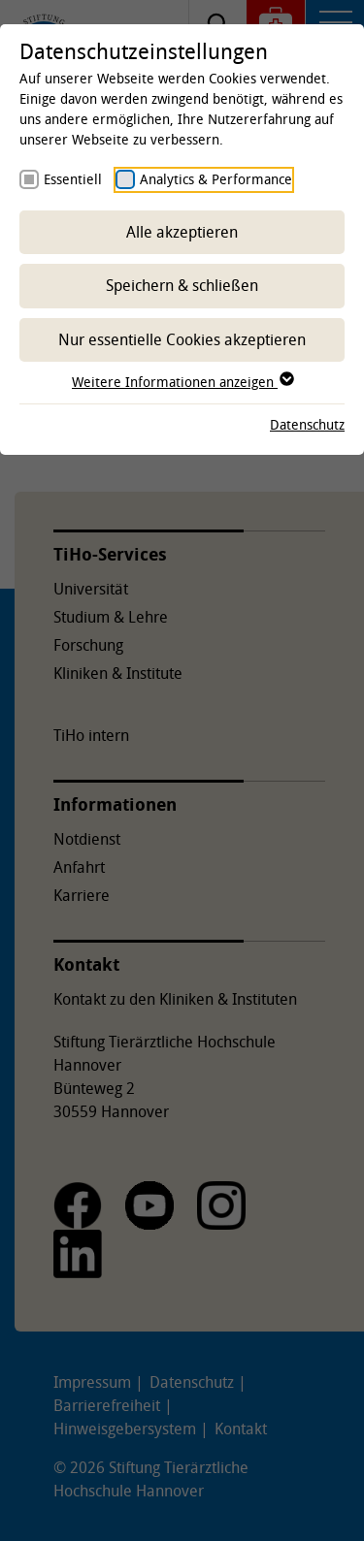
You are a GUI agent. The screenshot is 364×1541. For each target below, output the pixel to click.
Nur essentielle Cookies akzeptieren (182, 339)
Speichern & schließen (182, 285)
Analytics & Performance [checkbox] (216, 179)
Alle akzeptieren (182, 231)
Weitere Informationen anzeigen (182, 381)
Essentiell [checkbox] (73, 179)
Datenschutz (307, 424)
